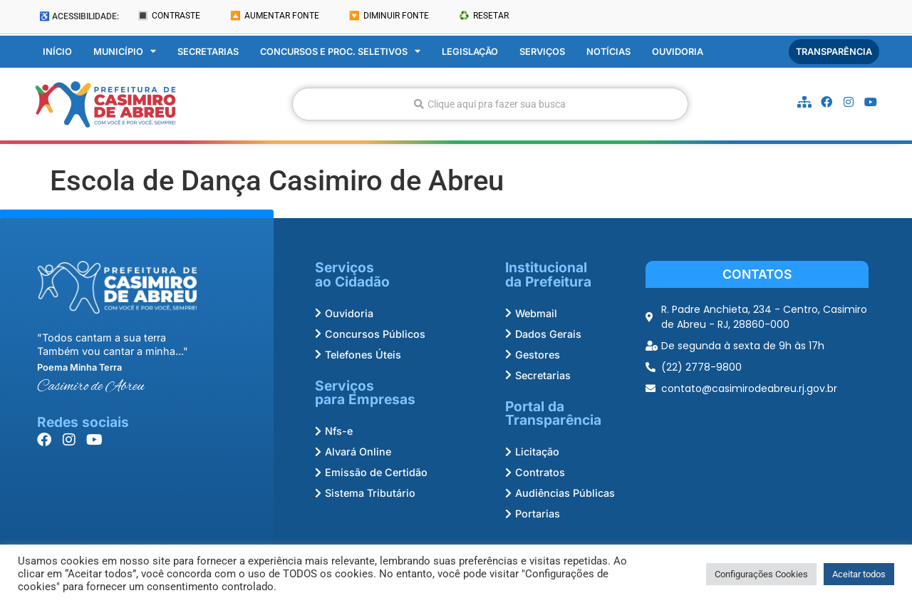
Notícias (608, 51)
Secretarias (208, 51)
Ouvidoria (677, 51)
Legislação (470, 51)
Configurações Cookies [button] (761, 574)
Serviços (542, 51)
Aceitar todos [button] (859, 574)
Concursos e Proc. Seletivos (340, 52)
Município (124, 52)
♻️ (484, 15)
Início (57, 51)
